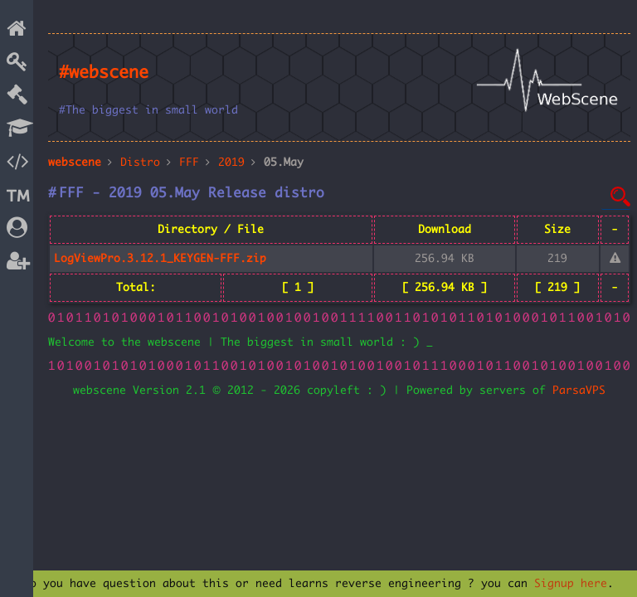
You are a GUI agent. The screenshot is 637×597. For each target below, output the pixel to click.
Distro (140, 162)
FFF (189, 162)
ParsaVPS (578, 390)
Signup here (570, 584)
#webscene (103, 73)
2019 (231, 162)
